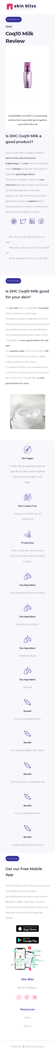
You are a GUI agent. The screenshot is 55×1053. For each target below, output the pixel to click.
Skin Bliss (27, 979)
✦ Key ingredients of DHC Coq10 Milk (28, 258)
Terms (27, 1017)
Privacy (27, 1026)
